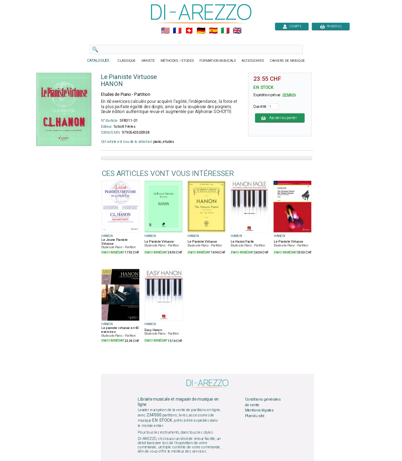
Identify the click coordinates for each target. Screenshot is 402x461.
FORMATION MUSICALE (217, 60)
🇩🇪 (201, 31)
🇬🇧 (237, 31)
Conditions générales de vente (262, 402)
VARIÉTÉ (148, 60)
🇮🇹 (224, 31)
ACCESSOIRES (252, 60)
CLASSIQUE (126, 60)
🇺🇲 (165, 31)
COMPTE (291, 26)
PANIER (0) (330, 26)
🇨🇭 (189, 31)
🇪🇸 (213, 31)
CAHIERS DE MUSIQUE (287, 60)
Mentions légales (259, 410)
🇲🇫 (177, 31)
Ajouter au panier (279, 117)
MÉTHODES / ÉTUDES (177, 60)
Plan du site (254, 416)
